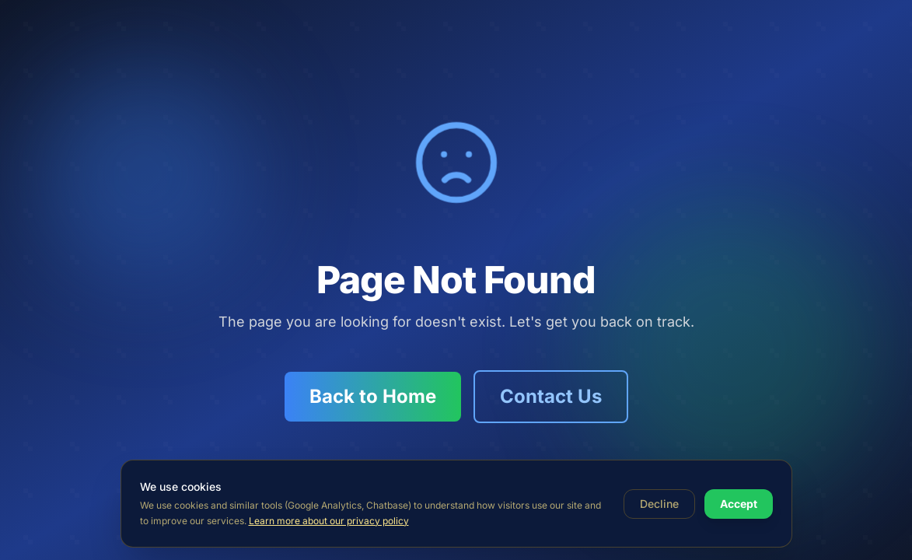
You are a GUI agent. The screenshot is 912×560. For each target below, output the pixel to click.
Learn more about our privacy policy (329, 521)
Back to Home (372, 396)
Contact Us (551, 396)
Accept (738, 503)
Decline (659, 503)
